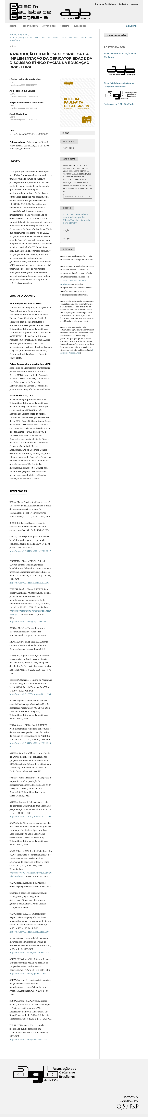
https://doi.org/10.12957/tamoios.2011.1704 (30, 694)
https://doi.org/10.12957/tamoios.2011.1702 (30, 816)
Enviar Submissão (116, 35)
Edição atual (30, 26)
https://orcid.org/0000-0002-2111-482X (23, 108)
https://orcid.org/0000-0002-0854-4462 (24, 97)
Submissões (80, 26)
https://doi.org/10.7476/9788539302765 (28, 1039)
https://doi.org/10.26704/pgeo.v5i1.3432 (29, 973)
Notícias (64, 26)
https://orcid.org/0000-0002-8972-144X (24, 85)
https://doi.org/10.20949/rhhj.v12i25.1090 (29, 952)
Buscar (131, 26)
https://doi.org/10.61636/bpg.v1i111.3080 (29, 134)
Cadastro (123, 4)
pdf (66, 133)
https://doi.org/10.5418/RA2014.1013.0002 (30, 582)
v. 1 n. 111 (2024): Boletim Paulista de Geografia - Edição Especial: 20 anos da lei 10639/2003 (51, 39)
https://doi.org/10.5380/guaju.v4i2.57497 (29, 621)
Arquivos (23, 35)
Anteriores (49, 26)
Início (13, 35)
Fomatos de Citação (74, 196)
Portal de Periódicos (105, 4)
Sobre (13, 26)
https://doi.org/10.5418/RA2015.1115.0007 (30, 931)
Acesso (134, 4)
